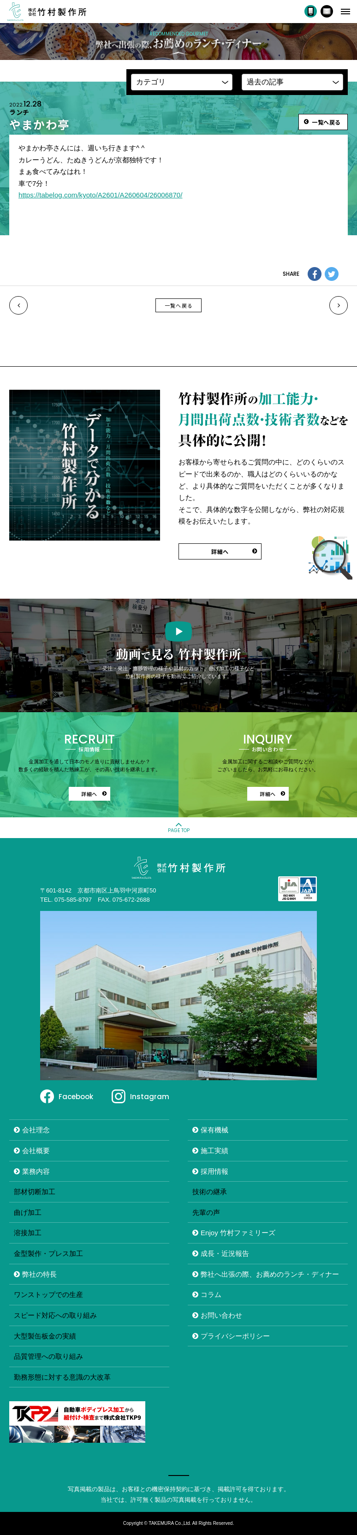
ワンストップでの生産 (48, 1294)
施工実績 (214, 1150)
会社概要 (36, 1150)
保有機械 (214, 1130)
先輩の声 (206, 1212)
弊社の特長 (39, 1274)
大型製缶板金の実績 (45, 1336)
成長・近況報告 (225, 1253)
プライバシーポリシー (235, 1336)
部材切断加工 (34, 1192)
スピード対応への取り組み (55, 1315)
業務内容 (36, 1171)
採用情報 (214, 1171)
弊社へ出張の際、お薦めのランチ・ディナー (270, 1274)
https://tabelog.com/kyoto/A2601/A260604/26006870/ (100, 195)
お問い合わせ (221, 1315)
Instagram (149, 1096)
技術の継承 (209, 1192)
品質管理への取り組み (48, 1356)
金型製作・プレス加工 (48, 1253)
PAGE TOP (179, 830)
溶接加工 (28, 1233)
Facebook (76, 1096)
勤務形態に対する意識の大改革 (62, 1377)
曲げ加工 (28, 1212)
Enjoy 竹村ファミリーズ (238, 1233)
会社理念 (36, 1130)
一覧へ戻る (179, 305)
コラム (211, 1294)
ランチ (19, 112)
